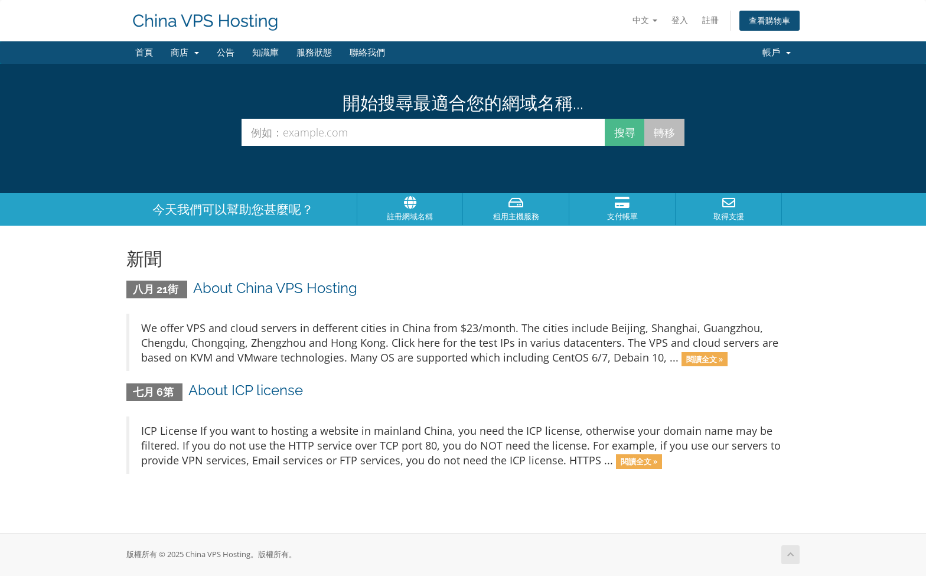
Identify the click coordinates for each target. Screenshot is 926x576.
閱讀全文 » (704, 358)
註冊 (710, 19)
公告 (225, 52)
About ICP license (245, 390)
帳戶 (776, 52)
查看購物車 (769, 20)
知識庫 (265, 52)
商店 (185, 52)
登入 (679, 19)
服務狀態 (314, 52)
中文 (644, 19)
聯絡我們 (367, 52)
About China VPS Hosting (275, 288)
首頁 (144, 52)
